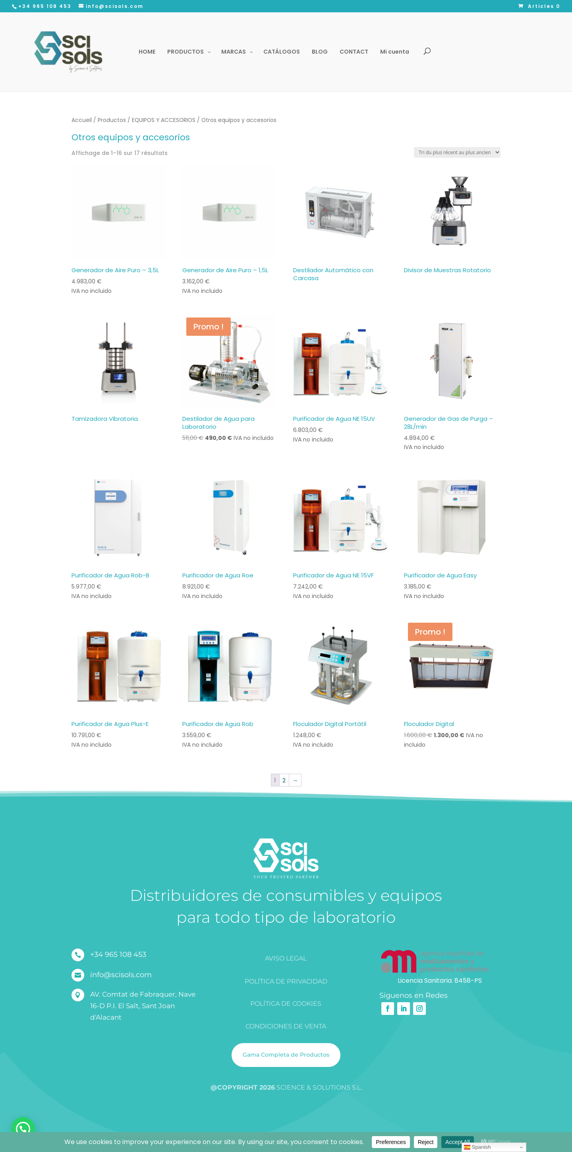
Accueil (82, 120)
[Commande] (457, 152)
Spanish (477, 1147)
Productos (112, 120)
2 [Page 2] (284, 780)
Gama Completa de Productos (286, 1054)
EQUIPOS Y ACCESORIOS (163, 120)
